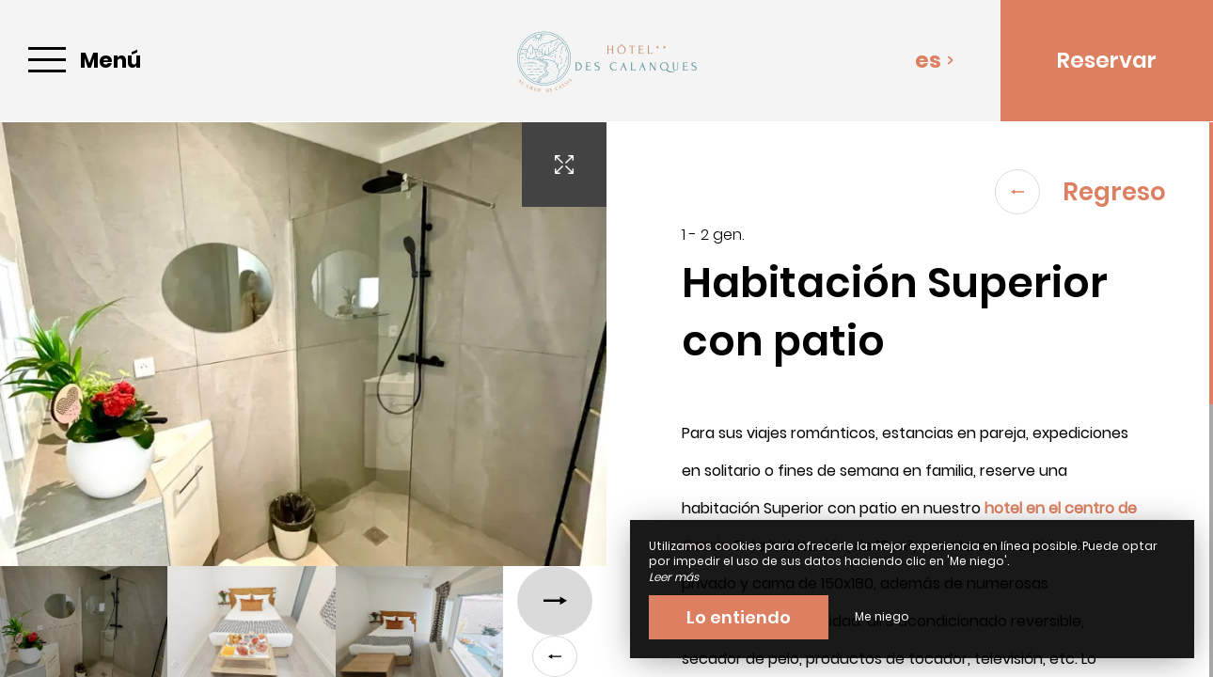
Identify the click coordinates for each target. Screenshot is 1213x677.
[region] (909, 399)
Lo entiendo (738, 617)
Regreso (1080, 191)
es (934, 60)
